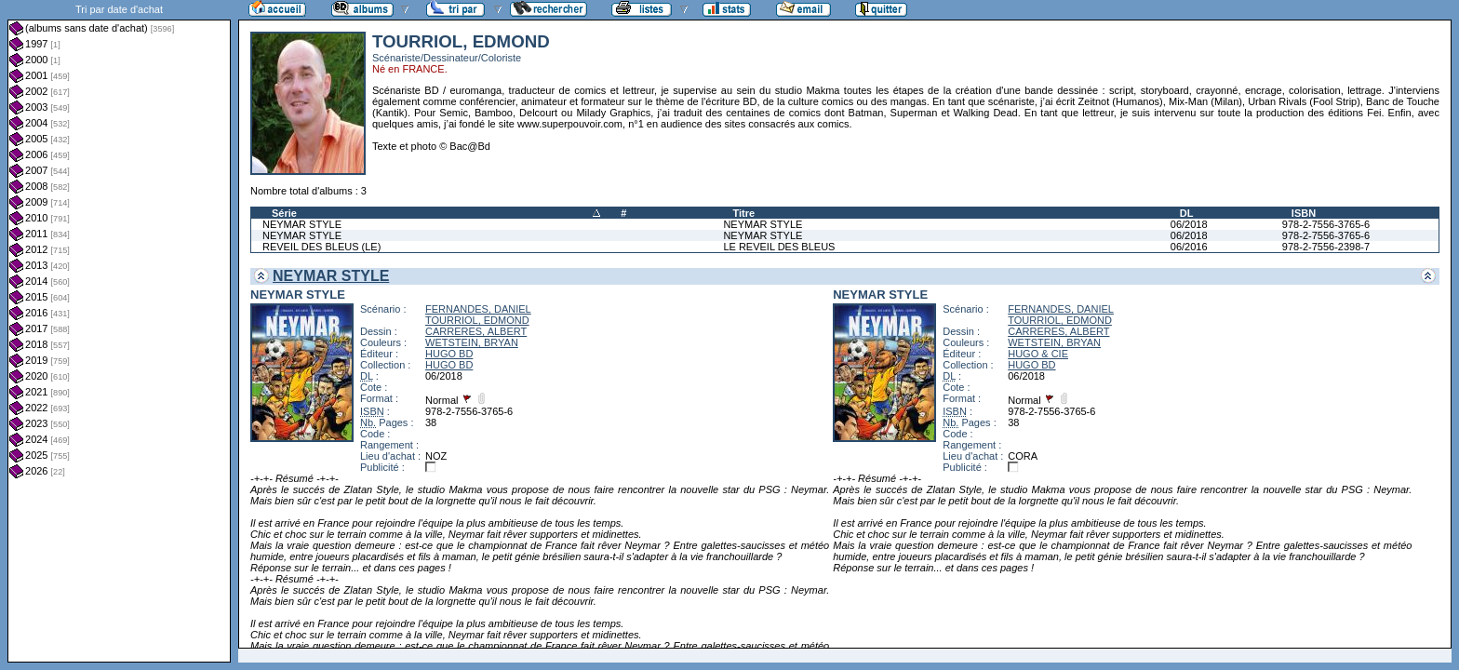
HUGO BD (449, 353)
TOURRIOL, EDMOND (477, 320)
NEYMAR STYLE (301, 224)
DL (1187, 213)
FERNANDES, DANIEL (478, 309)
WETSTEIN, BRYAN (471, 342)
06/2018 (1189, 224)
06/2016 (1189, 246)
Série (284, 213)
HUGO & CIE (1038, 353)
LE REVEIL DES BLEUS (779, 246)
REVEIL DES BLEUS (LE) (321, 246)
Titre (743, 213)
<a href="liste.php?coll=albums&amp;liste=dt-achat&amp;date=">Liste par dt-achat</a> (119, 331)
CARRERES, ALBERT (476, 331)
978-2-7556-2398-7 (1326, 246)
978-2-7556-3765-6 (1326, 224)
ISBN (1304, 213)
